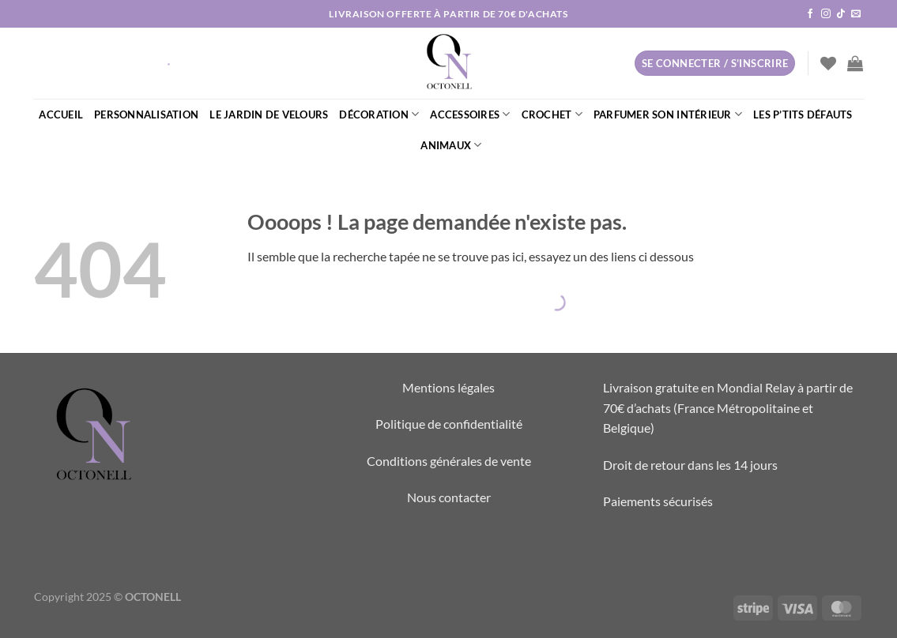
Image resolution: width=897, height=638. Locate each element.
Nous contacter (449, 497)
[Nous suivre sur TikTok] (841, 14)
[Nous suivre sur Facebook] (810, 14)
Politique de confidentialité (448, 423)
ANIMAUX (450, 144)
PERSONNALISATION (146, 114)
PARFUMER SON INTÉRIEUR (668, 114)
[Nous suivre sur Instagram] (826, 14)
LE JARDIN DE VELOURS (268, 114)
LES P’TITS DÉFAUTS (803, 114)
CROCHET (552, 114)
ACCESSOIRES (470, 114)
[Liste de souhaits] (828, 63)
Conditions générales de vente (449, 460)
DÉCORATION (379, 114)
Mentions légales (448, 387)
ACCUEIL (61, 114)
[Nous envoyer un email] (856, 14)
